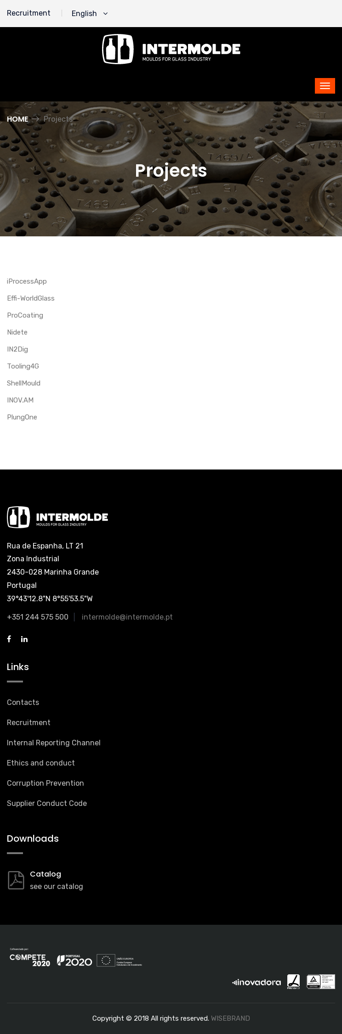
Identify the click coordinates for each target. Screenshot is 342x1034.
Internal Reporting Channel (54, 742)
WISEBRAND (230, 1018)
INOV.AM (20, 400)
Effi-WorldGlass (31, 298)
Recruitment (29, 13)
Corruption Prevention (45, 783)
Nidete (17, 332)
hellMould (25, 383)
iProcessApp (27, 281)
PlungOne (22, 417)
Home (17, 119)
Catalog (45, 874)
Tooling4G (23, 366)
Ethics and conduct (41, 763)
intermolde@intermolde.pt (127, 617)
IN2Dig (17, 349)
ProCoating (25, 315)
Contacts (23, 702)
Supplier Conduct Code (47, 803)
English (90, 13)
